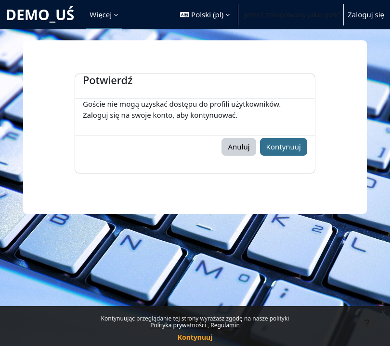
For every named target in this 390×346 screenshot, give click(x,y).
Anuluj (238, 146)
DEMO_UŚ (40, 15)
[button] (205, 14)
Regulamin (225, 325)
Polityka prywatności (179, 325)
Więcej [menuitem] (101, 14)
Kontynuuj (195, 337)
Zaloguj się (366, 14)
